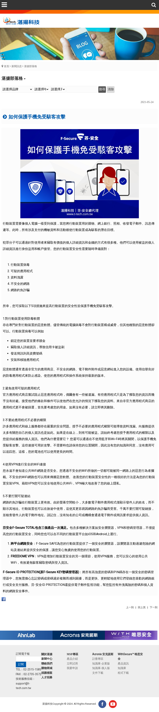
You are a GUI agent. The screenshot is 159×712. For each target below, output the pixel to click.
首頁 (6, 66)
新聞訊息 (16, 66)
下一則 (153, 607)
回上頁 (142, 607)
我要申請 (72, 668)
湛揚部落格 (30, 66)
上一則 (130, 607)
